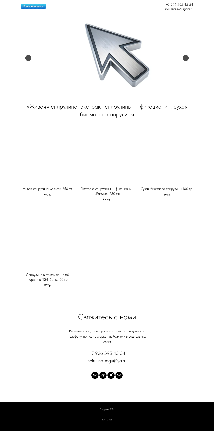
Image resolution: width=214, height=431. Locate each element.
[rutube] (111, 375)
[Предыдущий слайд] (28, 58)
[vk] (95, 375)
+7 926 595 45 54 (107, 353)
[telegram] (103, 375)
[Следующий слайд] (186, 58)
